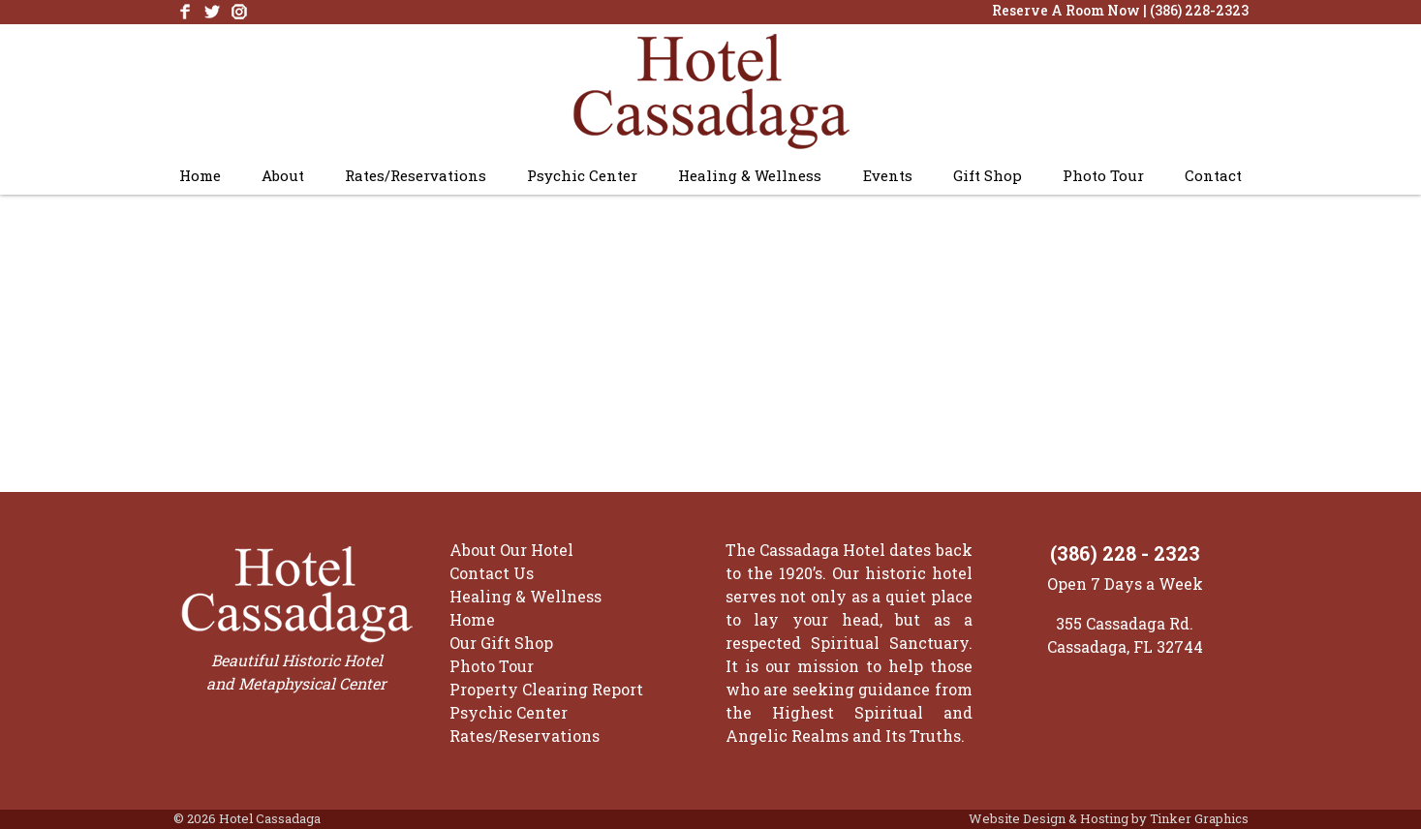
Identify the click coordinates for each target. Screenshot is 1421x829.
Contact (1213, 175)
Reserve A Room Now (1066, 10)
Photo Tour (1103, 175)
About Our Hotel (511, 549)
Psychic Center (582, 175)
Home (200, 175)
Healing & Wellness (749, 175)
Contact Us (491, 573)
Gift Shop (987, 175)
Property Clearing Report (546, 689)
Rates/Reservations (415, 175)
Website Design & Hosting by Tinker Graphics (1109, 818)
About (283, 175)
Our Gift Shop (501, 642)
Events (887, 175)
